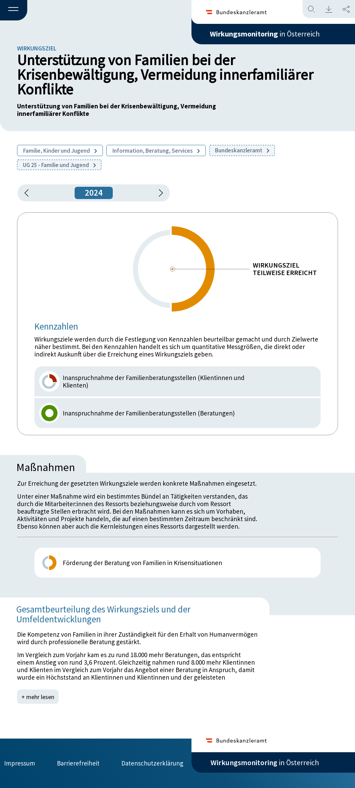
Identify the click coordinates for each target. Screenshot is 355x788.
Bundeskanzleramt (242, 150)
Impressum (19, 763)
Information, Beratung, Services (156, 150)
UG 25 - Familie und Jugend (59, 165)
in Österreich (265, 34)
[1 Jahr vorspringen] (158, 192)
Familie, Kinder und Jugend (60, 150)
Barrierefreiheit (78, 763)
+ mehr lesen (37, 696)
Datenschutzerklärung (152, 763)
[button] (13, 10)
